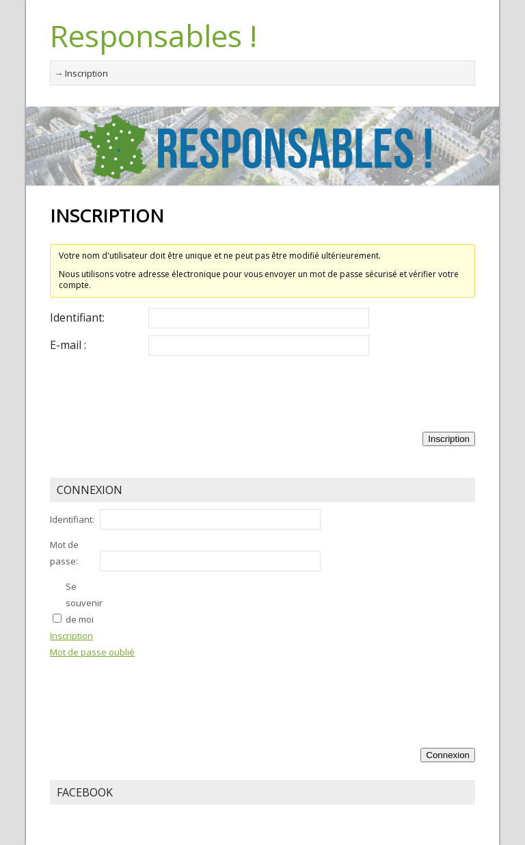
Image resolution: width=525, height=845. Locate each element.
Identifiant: (77, 317)
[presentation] (154, 389)
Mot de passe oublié (92, 652)
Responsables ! (153, 35)
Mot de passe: (64, 552)
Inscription (449, 439)
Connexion (448, 755)
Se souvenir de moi (84, 602)
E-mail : (68, 344)
